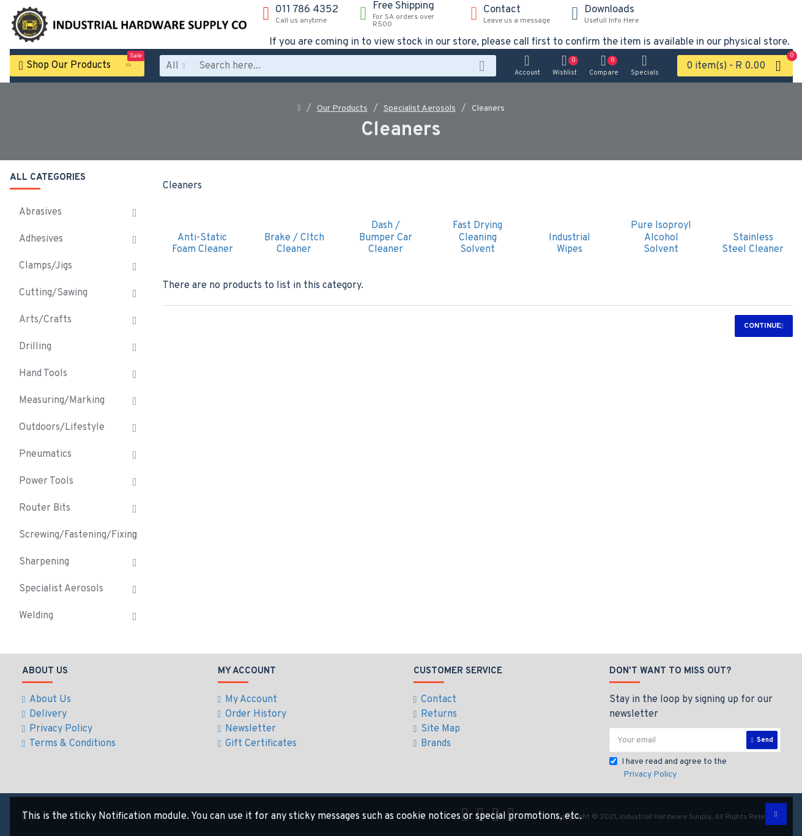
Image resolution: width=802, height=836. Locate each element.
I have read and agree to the (668, 768)
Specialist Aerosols (420, 108)
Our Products (342, 108)
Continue (762, 326)
